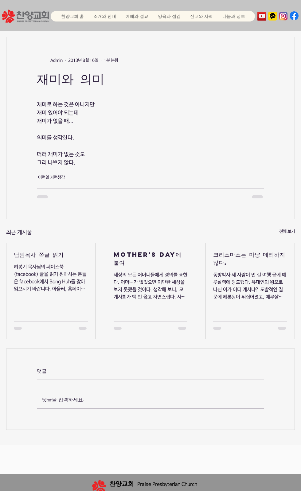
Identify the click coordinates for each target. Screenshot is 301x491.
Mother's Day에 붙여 (147, 258)
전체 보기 (287, 231)
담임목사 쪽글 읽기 (39, 254)
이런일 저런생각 (51, 177)
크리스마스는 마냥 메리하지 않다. (249, 258)
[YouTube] (261, 16)
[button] (137, 16)
